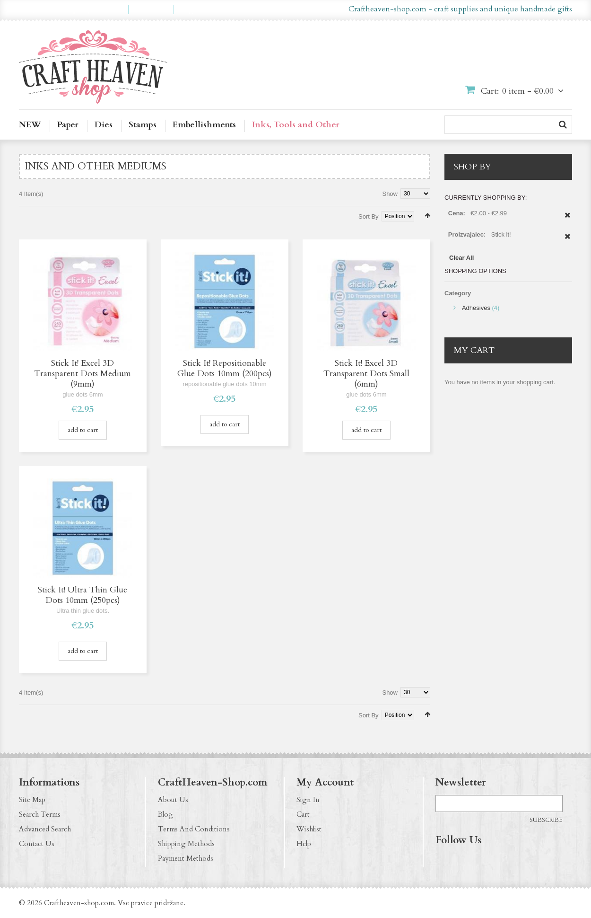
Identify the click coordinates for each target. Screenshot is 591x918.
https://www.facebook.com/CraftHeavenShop (443, 859)
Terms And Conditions (194, 829)
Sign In (308, 799)
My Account (46, 9)
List (36, 215)
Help (303, 843)
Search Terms (40, 814)
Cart (303, 814)
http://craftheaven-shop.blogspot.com (498, 859)
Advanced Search (45, 829)
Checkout (151, 9)
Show (390, 193)
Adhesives (476, 307)
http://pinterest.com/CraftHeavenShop (479, 859)
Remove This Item (568, 220)
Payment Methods (185, 858)
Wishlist (309, 829)
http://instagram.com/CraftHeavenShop (461, 859)
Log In (191, 9)
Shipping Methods (186, 843)
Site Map (32, 799)
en (280, 9)
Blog (165, 814)
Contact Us (36, 843)
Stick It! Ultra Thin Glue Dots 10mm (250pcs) (82, 595)
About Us (173, 799)
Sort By (368, 216)
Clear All (461, 257)
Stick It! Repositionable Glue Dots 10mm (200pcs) (224, 368)
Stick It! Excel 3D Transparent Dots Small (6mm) (366, 373)
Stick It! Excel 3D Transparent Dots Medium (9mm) (82, 373)
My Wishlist (101, 9)
